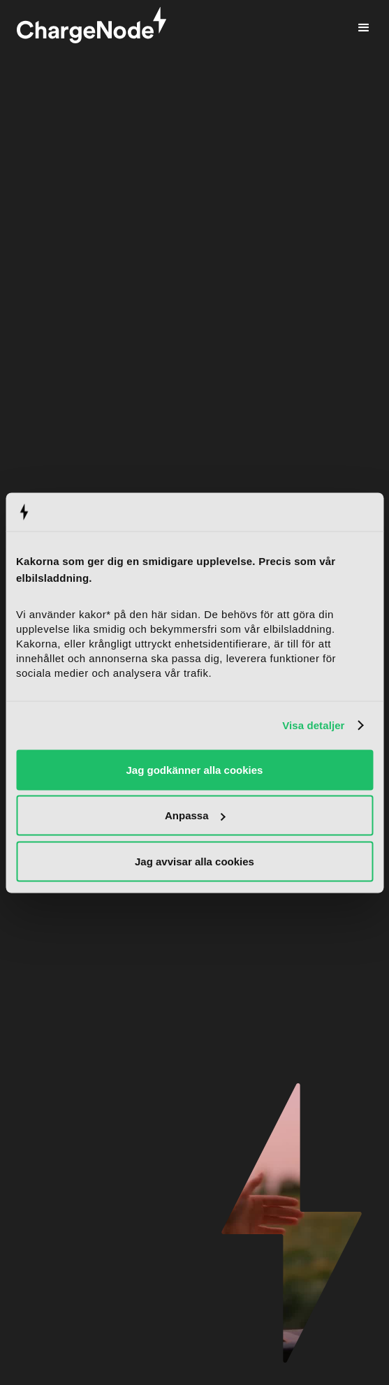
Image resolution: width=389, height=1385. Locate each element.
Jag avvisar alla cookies (194, 861)
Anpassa (195, 815)
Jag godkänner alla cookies (194, 769)
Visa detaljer (313, 725)
